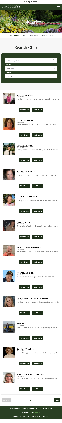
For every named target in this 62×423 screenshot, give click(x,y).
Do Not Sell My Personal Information (22, 420)
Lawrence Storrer (25, 147)
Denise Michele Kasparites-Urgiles (33, 301)
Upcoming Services (47, 35)
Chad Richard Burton (27, 198)
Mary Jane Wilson (25, 95)
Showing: (8, 72)
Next (57, 404)
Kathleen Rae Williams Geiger (30, 378)
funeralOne (36, 416)
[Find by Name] (28, 60)
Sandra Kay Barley (25, 352)
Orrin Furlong (23, 224)
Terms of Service (36, 420)
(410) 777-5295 (33, 2)
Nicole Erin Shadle (26, 172)
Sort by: (8, 64)
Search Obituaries (14, 35)
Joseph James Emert (25, 275)
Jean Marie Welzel (25, 121)
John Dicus (22, 327)
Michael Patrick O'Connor (29, 249)
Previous (6, 404)
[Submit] (54, 60)
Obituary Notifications (30, 35)
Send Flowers (38, 109)
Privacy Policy (44, 420)
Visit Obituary (25, 109)
